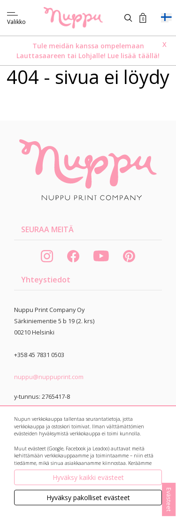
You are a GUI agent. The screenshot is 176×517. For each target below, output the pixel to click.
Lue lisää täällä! (133, 55)
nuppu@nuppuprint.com (49, 377)
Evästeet (169, 499)
